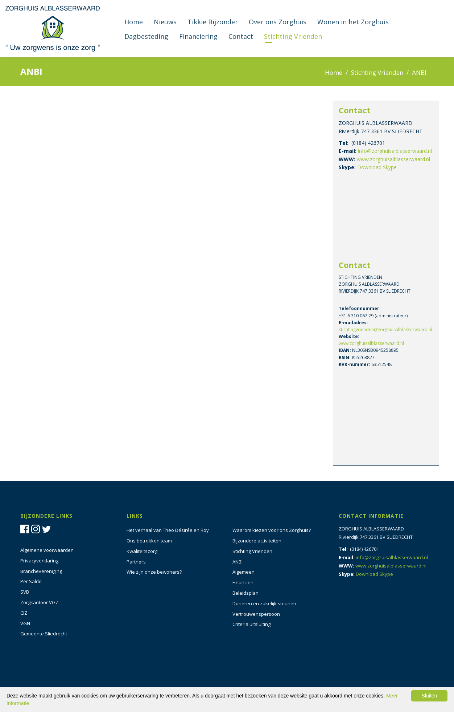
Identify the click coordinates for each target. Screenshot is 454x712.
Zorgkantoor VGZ (39, 602)
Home (133, 21)
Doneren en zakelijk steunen (264, 603)
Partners (136, 561)
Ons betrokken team (149, 540)
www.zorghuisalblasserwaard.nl (393, 159)
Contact (240, 36)
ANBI (237, 561)
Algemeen (243, 572)
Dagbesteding (146, 36)
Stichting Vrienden (293, 36)
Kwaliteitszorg (142, 551)
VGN (25, 623)
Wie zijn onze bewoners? (154, 572)
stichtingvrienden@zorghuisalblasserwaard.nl (385, 329)
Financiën (242, 582)
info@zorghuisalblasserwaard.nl (395, 150)
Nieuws (165, 21)
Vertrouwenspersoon (256, 614)
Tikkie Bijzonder (212, 21)
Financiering (198, 36)
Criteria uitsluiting (251, 624)
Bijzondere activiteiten (256, 540)
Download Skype (377, 167)
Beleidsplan (245, 593)
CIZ (23, 613)
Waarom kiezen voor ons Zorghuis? (271, 530)
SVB (24, 592)
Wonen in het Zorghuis (353, 21)
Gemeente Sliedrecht (43, 633)
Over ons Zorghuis (277, 21)
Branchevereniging (41, 571)
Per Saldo (31, 581)
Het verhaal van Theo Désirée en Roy (168, 530)
